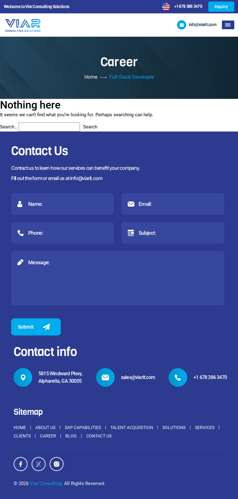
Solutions (174, 427)
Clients (22, 435)
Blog (71, 435)
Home (90, 77)
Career (48, 435)
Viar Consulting (46, 483)
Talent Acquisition (131, 427)
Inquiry (221, 7)
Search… (8, 127)
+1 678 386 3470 (188, 6)
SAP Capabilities (83, 427)
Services (204, 427)
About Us (45, 427)
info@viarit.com (86, 178)
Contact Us (99, 435)
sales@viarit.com (138, 377)
